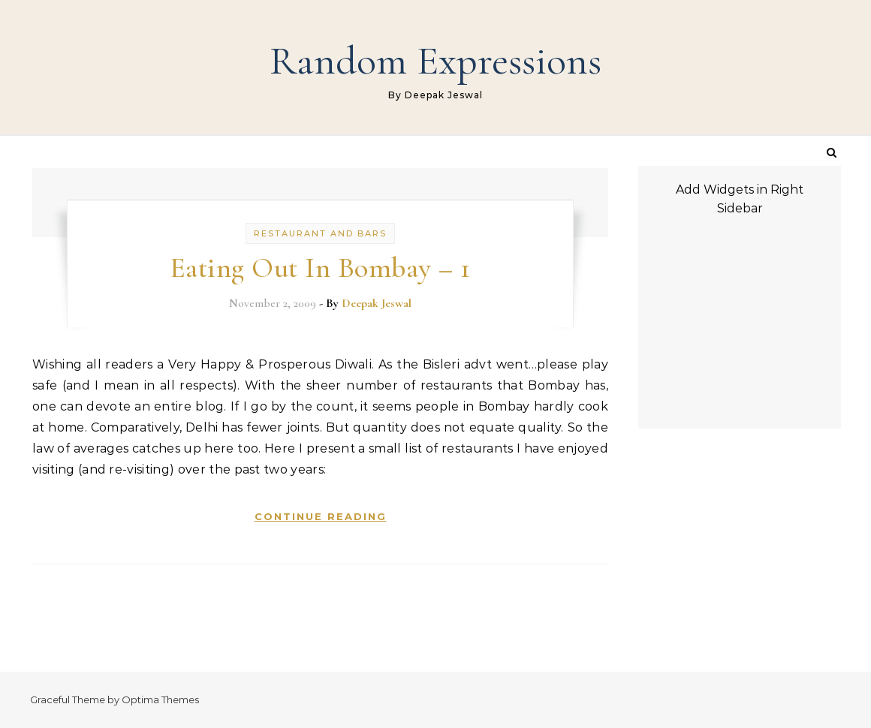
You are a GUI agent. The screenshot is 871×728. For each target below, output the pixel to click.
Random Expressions (435, 60)
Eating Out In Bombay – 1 (320, 268)
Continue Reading (321, 516)
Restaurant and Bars (320, 233)
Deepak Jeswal (376, 303)
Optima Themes (160, 699)
